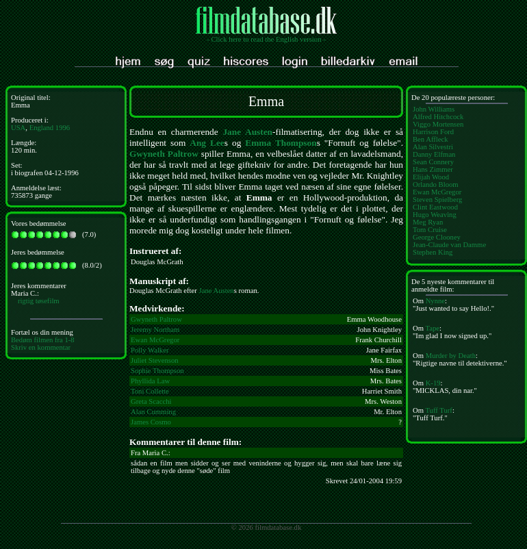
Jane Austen (247, 132)
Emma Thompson (280, 143)
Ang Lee (207, 143)
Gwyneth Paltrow (163, 154)
